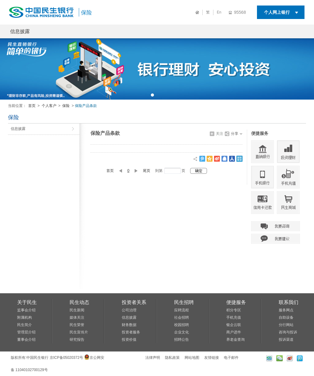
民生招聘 (184, 302)
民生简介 (24, 325)
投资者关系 (134, 302)
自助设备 (286, 317)
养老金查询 (235, 339)
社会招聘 (181, 317)
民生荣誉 (77, 325)
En (219, 12)
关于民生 (27, 302)
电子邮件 (231, 357)
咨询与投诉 (288, 332)
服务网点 (286, 310)
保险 (86, 12)
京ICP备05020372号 (66, 357)
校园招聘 (181, 325)
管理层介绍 (26, 332)
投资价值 (129, 339)
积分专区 (233, 310)
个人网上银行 (277, 12)
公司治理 (129, 310)
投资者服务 (131, 332)
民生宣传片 (79, 332)
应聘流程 (181, 310)
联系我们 (288, 302)
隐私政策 (172, 357)
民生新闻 (77, 310)
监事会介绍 (26, 310)
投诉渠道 (286, 339)
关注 (219, 133)
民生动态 (79, 302)
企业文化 (181, 332)
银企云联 (233, 325)
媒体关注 (77, 317)
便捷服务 (236, 302)
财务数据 (129, 325)
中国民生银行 (37, 357)
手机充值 (233, 317)
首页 (32, 106)
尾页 (146, 171)
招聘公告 (181, 339)
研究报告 (77, 339)
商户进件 (233, 332)
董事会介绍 (26, 339)
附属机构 (24, 317)
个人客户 (49, 106)
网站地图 (192, 357)
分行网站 (286, 325)
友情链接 (211, 357)
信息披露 (20, 31)
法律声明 (152, 357)
